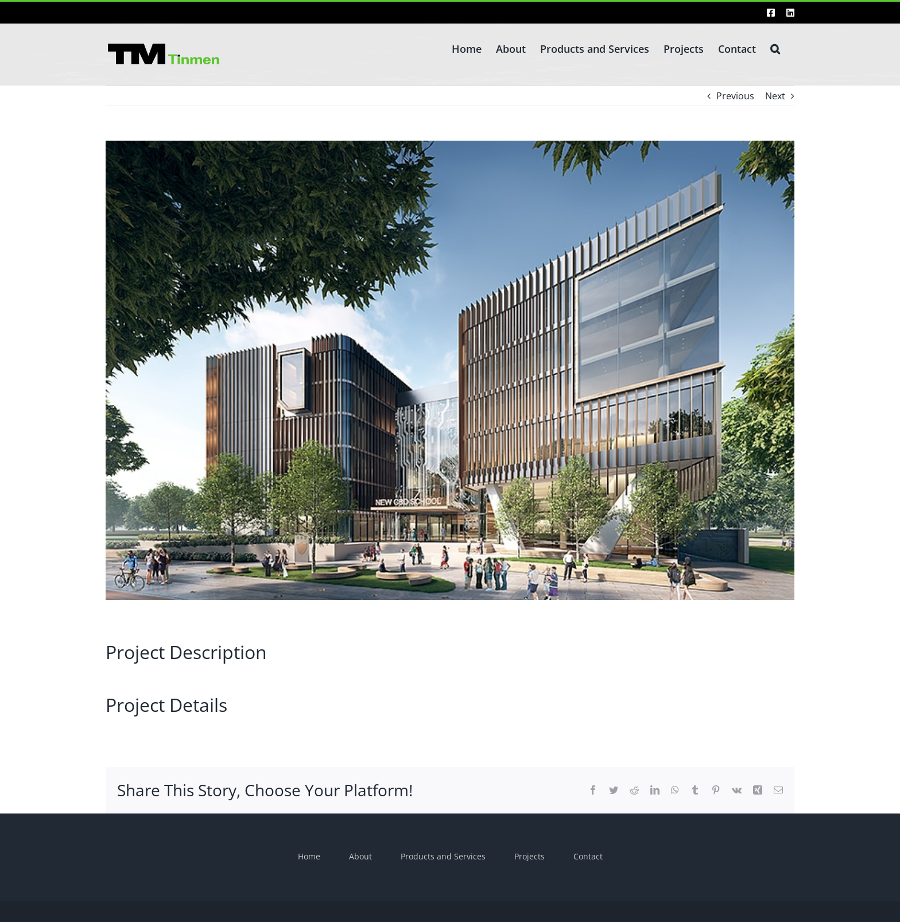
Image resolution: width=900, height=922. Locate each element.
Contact (588, 856)
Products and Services (443, 856)
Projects (529, 856)
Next (775, 96)
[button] (775, 48)
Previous (735, 96)
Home (309, 856)
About (360, 856)
